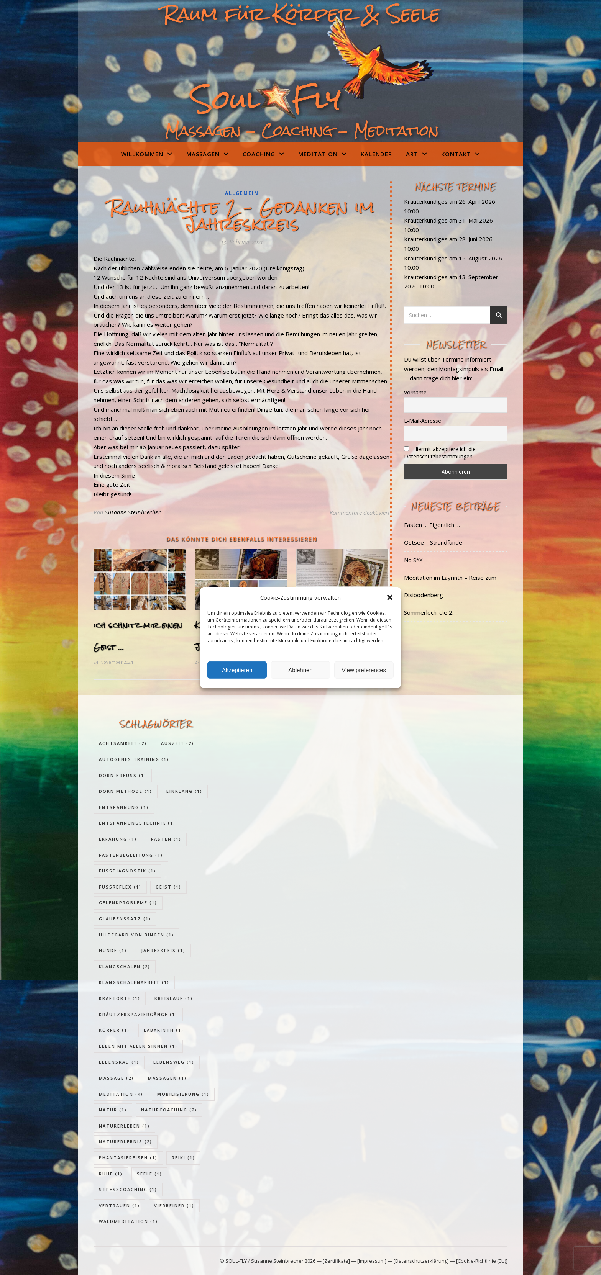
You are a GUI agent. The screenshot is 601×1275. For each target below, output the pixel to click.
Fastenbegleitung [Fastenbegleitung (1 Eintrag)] (131, 855)
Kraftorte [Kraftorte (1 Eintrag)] (119, 998)
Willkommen (142, 154)
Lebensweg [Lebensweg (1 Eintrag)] (173, 1062)
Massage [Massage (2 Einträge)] (116, 1078)
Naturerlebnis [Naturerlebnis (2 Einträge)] (125, 1141)
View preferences (364, 669)
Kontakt (456, 154)
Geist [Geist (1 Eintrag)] (168, 887)
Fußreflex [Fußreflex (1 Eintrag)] (120, 887)
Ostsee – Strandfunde (433, 542)
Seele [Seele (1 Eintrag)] (149, 1174)
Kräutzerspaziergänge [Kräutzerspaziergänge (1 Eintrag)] (138, 1014)
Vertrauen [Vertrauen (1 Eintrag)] (119, 1205)
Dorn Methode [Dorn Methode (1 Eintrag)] (125, 791)
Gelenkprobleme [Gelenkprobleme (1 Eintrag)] (128, 902)
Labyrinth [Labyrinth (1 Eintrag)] (164, 1030)
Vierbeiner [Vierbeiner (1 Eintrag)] (174, 1205)
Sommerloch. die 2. (428, 612)
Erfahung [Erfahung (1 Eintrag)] (118, 839)
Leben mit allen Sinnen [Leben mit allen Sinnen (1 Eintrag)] (138, 1046)
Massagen (203, 154)
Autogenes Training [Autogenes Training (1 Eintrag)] (134, 759)
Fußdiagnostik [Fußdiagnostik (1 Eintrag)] (127, 871)
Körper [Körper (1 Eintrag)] (114, 1030)
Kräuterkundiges (426, 201)
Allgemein (242, 193)
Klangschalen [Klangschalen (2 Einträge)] (124, 966)
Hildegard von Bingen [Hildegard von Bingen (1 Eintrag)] (136, 935)
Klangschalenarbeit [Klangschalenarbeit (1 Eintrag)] (134, 982)
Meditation (318, 154)
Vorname (415, 392)
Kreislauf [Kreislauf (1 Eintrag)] (173, 998)
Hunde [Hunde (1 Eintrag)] (113, 950)
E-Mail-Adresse (422, 420)
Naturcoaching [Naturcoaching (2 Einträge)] (169, 1110)
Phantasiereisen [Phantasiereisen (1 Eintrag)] (128, 1157)
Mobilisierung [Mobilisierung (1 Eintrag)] (183, 1094)
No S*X (413, 560)
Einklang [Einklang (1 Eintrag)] (184, 791)
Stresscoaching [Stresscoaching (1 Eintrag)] (128, 1189)
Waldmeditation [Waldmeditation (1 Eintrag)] (128, 1221)
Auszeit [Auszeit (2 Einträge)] (177, 743)
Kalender (376, 154)
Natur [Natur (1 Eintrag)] (113, 1110)
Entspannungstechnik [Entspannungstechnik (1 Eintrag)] (137, 823)
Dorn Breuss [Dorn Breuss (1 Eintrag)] (122, 775)
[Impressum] (371, 1260)
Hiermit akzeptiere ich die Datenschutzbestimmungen (440, 452)
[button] (390, 597)
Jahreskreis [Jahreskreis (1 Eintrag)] (163, 950)
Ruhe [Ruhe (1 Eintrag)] (111, 1174)
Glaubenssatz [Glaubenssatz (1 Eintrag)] (125, 918)
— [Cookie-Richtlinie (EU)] (478, 1260)
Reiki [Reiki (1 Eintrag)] (183, 1157)
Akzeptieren (237, 669)
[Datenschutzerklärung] (421, 1260)
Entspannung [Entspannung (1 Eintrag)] (124, 807)
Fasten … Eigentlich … (432, 525)
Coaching (259, 154)
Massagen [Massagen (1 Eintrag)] (167, 1078)
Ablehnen (300, 669)
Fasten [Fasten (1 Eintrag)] (166, 839)
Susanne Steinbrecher (133, 512)
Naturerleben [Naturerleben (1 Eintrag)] (124, 1126)
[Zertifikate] (337, 1260)
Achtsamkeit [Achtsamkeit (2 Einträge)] (123, 743)
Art (412, 154)
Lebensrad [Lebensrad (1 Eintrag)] (119, 1062)
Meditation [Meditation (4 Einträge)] (121, 1094)
